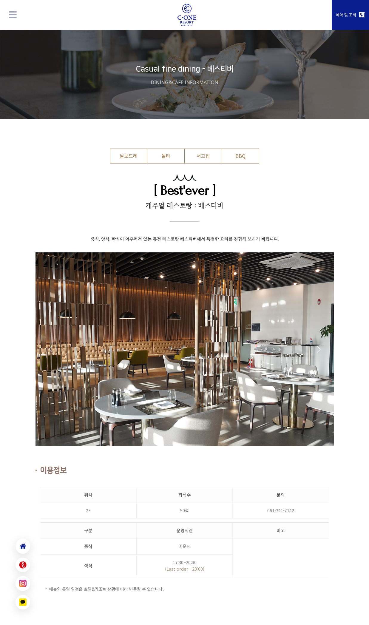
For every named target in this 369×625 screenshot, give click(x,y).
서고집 (203, 155)
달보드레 (129, 155)
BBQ (240, 155)
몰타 (165, 155)
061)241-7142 (280, 510)
